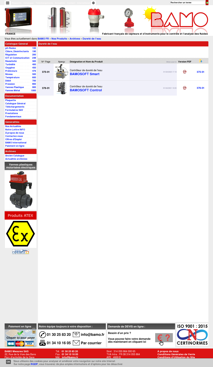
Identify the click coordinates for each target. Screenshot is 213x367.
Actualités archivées (16, 159)
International (83, 3)
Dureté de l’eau (92, 38)
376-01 (200, 88)
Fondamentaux (13, 116)
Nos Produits (59, 38)
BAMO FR (43, 38)
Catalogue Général (16, 43)
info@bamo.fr (70, 357)
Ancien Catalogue (14, 156)
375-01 (200, 72)
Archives (75, 38)
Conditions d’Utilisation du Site (176, 357)
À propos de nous (167, 351)
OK (8, 361)
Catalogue (29, 3)
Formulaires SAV (14, 110)
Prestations (11, 113)
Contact (71, 3)
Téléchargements (44, 3)
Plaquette (16, 3)
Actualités (60, 3)
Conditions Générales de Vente (176, 354)
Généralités (12, 122)
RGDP (34, 364)
